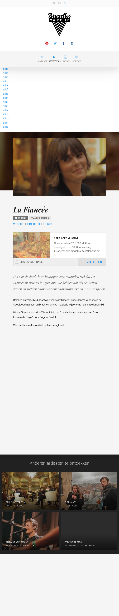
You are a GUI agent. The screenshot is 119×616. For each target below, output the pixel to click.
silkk (5, 110)
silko (5, 126)
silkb (5, 73)
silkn (5, 122)
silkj (5, 106)
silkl (5, 114)
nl (65, 3)
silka (5, 68)
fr (53, 3)
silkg (5, 93)
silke (5, 85)
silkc (5, 77)
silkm (6, 118)
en (59, 3)
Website (18, 224)
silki (5, 102)
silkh (5, 97)
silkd (5, 81)
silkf (5, 89)
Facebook (33, 224)
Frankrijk (20, 218)
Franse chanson (40, 218)
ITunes (47, 224)
